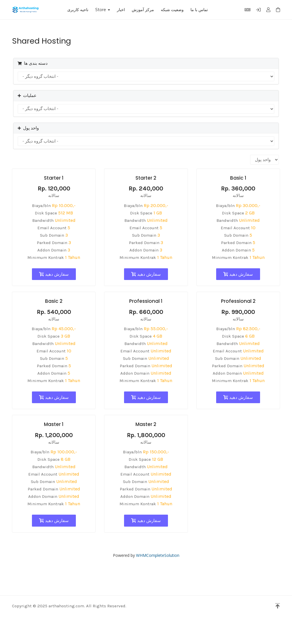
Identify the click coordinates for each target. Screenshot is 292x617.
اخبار (121, 9)
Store (102, 9)
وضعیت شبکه (172, 9)
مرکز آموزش (143, 9)
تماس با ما (199, 9)
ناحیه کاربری (77, 9)
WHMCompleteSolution (157, 555)
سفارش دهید (54, 274)
